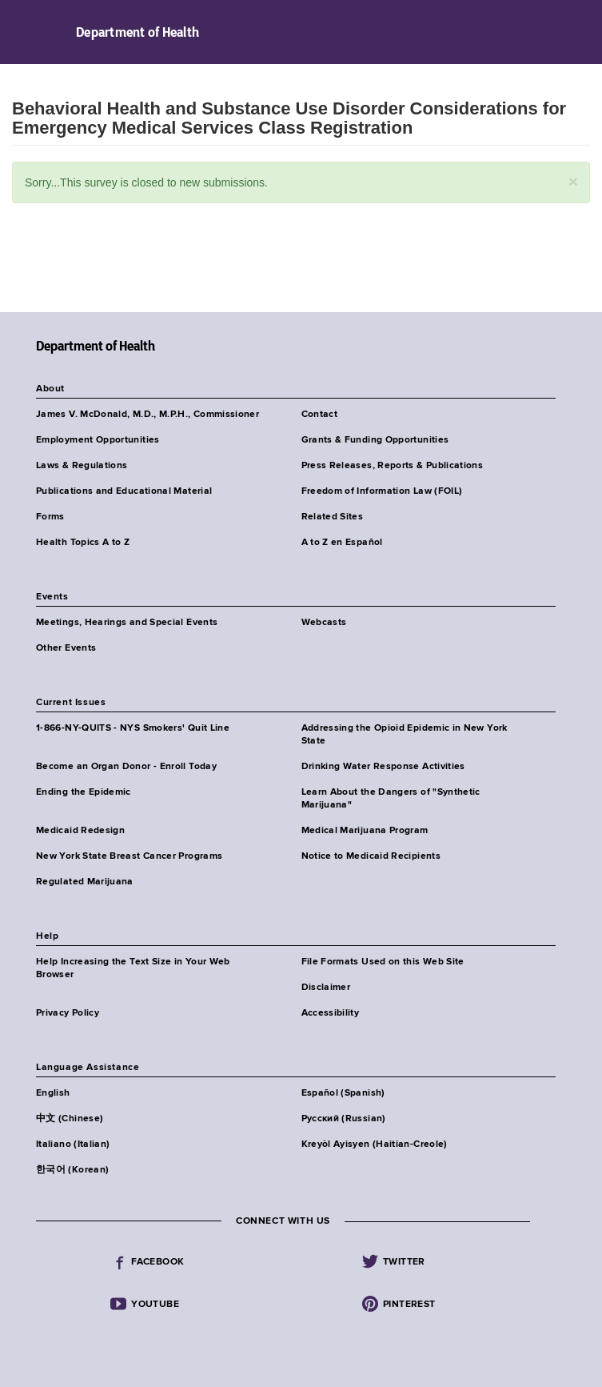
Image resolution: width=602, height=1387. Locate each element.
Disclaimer (326, 987)
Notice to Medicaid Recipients (371, 856)
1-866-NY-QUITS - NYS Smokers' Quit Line (132, 728)
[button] (573, 181)
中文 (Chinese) (69, 1119)
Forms (50, 517)
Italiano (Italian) (73, 1144)
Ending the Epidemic (83, 792)
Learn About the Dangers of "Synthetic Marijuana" (390, 799)
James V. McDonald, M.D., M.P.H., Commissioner (147, 414)
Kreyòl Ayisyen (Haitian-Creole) (374, 1144)
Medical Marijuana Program (365, 831)
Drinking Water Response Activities (383, 767)
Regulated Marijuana (85, 882)
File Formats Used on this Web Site (382, 962)
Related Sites (332, 517)
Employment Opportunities (98, 440)
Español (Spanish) (343, 1093)
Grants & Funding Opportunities (375, 440)
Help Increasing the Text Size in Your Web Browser (133, 968)
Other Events (66, 648)
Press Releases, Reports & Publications (392, 466)
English (53, 1093)
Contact (319, 414)
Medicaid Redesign (80, 831)
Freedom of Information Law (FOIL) (382, 491)
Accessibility (330, 1013)
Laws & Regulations (81, 466)
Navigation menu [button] (26, 32)
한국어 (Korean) (72, 1170)
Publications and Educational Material (124, 491)
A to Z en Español (342, 542)
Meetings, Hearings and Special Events (126, 622)
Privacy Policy (67, 1013)
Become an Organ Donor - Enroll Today (126, 767)
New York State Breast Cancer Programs (129, 856)
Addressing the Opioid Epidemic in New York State (404, 735)
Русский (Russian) (343, 1119)
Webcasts (324, 622)
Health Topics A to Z (83, 542)
